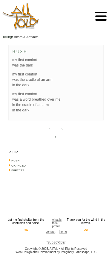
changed (18, 165)
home (63, 231)
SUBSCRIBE (56, 242)
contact (50, 231)
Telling (7, 37)
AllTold (20, 16)
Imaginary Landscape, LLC (79, 252)
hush (15, 160)
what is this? (57, 221)
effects (17, 170)
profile (56, 226)
